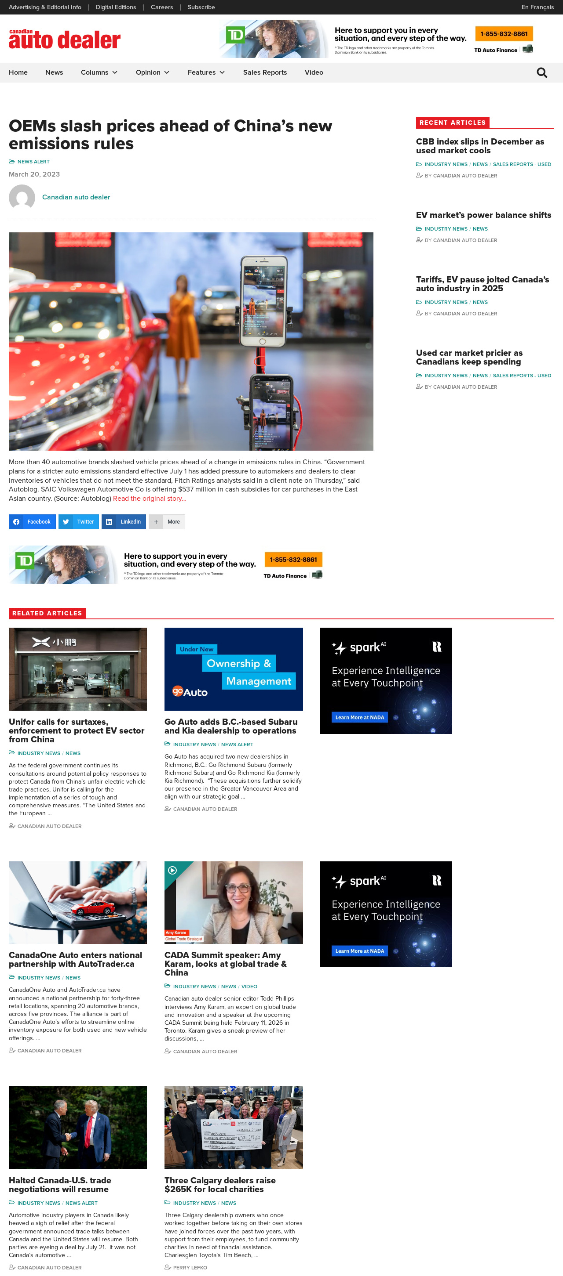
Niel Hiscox (446, 1224)
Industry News (461, 164)
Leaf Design (536, 1265)
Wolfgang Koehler (520, 1130)
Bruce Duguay (450, 1197)
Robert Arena (449, 1144)
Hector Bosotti (450, 1171)
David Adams (449, 1130)
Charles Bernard (453, 1157)
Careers (162, 7)
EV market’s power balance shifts (486, 227)
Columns (99, 72)
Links (157, 1157)
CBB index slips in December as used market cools (489, 146)
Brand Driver (372, 1144)
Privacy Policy (27, 1265)
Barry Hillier (447, 1210)
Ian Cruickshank (452, 1184)
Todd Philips (512, 1171)
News (54, 72)
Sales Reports (265, 72)
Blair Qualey (512, 1184)
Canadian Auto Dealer (480, 183)
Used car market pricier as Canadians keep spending (484, 383)
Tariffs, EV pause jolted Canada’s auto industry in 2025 (482, 305)
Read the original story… (149, 495)
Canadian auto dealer (76, 197)
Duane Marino (515, 1157)
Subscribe (201, 7)
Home (18, 72)
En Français (538, 7)
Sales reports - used (469, 171)
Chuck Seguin (515, 1197)
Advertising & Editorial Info (45, 7)
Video (314, 72)
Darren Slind (513, 1210)
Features (207, 72)
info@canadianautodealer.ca (57, 1134)
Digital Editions (116, 7)
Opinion (153, 72)
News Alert (34, 162)
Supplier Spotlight (379, 1157)
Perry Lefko (457, 1037)
